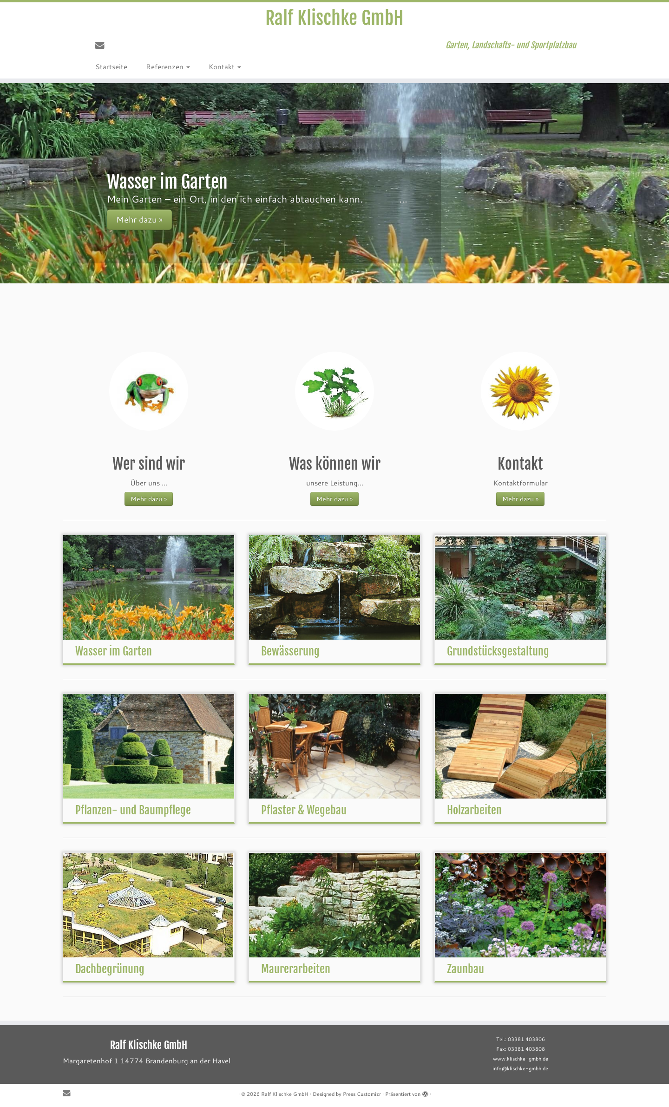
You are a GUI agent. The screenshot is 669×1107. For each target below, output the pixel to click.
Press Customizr (362, 1094)
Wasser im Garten (113, 651)
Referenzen (168, 66)
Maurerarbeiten (295, 969)
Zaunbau (465, 969)
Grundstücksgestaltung (498, 651)
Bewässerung (290, 651)
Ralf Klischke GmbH (334, 18)
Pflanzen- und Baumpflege (133, 810)
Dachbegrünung (109, 969)
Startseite (111, 66)
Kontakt (225, 66)
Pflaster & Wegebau (304, 810)
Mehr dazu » (149, 498)
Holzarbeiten (474, 810)
